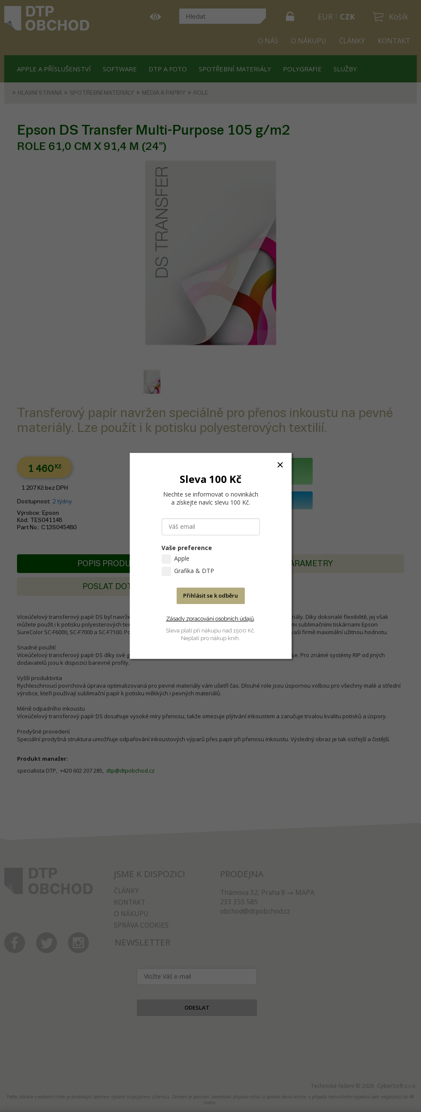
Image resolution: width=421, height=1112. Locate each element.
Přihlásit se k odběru (210, 596)
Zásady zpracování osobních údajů (210, 618)
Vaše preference (186, 548)
